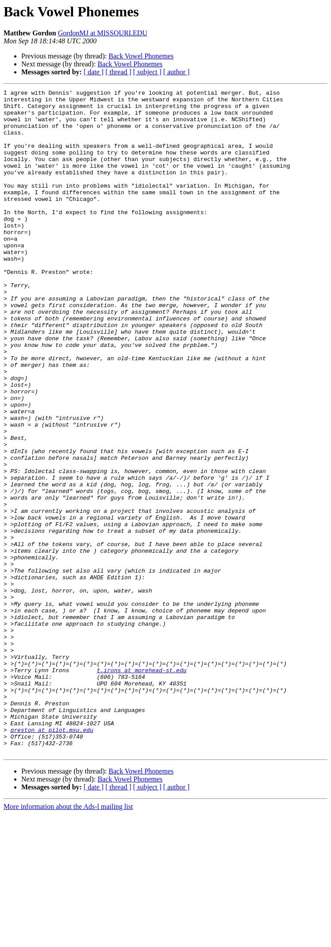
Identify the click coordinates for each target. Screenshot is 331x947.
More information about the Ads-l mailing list (68, 939)
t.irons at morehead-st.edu (142, 787)
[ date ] (94, 72)
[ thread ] (118, 72)
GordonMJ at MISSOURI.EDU (102, 33)
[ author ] (176, 72)
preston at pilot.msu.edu (52, 858)
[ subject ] (147, 72)
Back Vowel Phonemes (140, 56)
